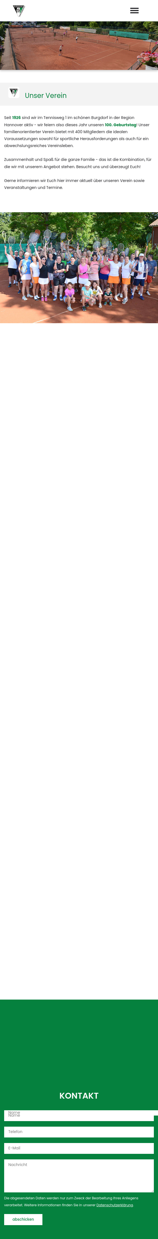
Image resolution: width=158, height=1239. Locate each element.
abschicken (23, 1219)
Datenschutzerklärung (114, 1205)
